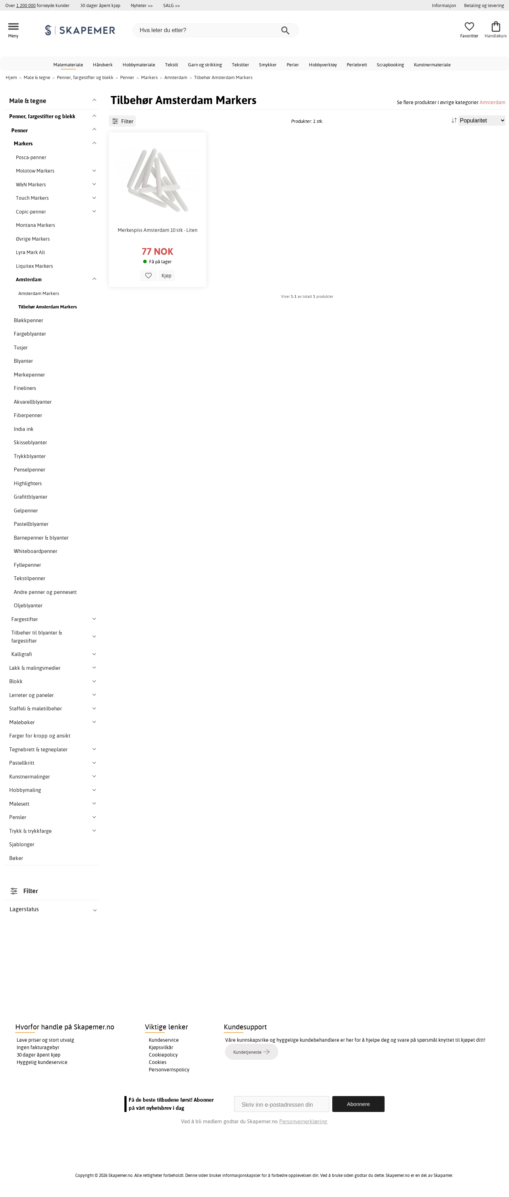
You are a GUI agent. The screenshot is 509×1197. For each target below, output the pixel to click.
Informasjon (444, 5)
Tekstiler (240, 64)
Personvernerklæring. (303, 1121)
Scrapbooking (390, 64)
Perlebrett (357, 64)
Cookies (157, 1062)
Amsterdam (492, 102)
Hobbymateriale (139, 64)
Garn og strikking (205, 64)
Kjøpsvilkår (161, 1047)
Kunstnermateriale (432, 64)
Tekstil (171, 64)
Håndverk (103, 64)
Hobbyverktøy (323, 64)
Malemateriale (68, 64)
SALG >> (171, 5)
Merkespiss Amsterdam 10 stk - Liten (158, 230)
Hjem (11, 77)
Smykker (268, 64)
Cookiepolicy (163, 1055)
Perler (293, 64)
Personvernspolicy (169, 1069)
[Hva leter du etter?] (216, 30)
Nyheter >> (142, 5)
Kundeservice (164, 1040)
